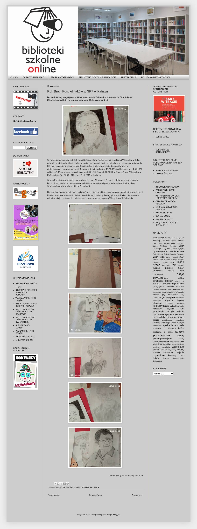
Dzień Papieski (172, 257)
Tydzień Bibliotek (163, 268)
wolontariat (166, 347)
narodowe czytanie (163, 309)
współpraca (94, 487)
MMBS (180, 262)
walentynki (157, 344)
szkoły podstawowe (81, 487)
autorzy (169, 281)
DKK (154, 243)
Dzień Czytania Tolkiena (164, 246)
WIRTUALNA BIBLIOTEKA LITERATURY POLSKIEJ (167, 197)
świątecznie (157, 361)
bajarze (159, 284)
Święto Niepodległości (173, 358)
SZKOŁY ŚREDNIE (163, 174)
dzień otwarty (167, 292)
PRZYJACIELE (128, 77)
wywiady (180, 350)
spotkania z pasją (163, 332)
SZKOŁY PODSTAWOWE (166, 170)
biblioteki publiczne (175, 286)
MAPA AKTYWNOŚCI (62, 77)
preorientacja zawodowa (173, 320)
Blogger (116, 514)
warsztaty (167, 344)
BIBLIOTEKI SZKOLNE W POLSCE (97, 77)
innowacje (169, 303)
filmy (176, 292)
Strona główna (95, 495)
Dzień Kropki (158, 254)
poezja (156, 320)
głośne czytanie (168, 297)
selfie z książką (178, 323)
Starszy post (137, 495)
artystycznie (60, 487)
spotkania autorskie (173, 325)
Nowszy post (53, 495)
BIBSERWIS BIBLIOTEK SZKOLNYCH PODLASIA (26, 292)
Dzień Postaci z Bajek (168, 260)
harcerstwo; (180, 297)
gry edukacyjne (170, 295)
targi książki (174, 341)
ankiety (181, 278)
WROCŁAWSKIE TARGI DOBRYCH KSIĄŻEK (26, 305)
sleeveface (157, 326)
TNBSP (18, 287)
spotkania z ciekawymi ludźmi (168, 328)
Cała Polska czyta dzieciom (173, 241)
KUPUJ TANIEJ (162, 137)
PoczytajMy (166, 265)
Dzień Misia (158, 257)
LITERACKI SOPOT (24, 340)
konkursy (69, 487)
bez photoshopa (169, 284)
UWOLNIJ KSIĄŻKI (163, 219)
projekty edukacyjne (162, 322)
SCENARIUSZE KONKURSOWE (162, 151)
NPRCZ (156, 265)
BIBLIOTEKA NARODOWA (167, 187)
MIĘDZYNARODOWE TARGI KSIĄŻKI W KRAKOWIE (25, 311)
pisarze (181, 317)
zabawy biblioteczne (163, 353)
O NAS (14, 77)
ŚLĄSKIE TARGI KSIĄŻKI (22, 326)
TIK (174, 265)
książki (166, 306)
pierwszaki (171, 317)
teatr (182, 341)
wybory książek (160, 350)
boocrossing (168, 289)
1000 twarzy (158, 238)
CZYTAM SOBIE (162, 216)
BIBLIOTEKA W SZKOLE (26, 283)
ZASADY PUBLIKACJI (34, 77)
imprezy (169, 300)
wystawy (172, 350)
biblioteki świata (158, 289)
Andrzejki (157, 240)
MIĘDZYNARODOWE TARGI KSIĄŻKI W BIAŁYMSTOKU (25, 319)
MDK (172, 262)
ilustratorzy (157, 300)
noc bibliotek (158, 314)
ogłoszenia (169, 314)
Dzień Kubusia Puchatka (174, 254)
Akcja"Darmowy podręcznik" (174, 238)
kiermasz (180, 303)
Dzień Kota (179, 251)
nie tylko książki (175, 311)
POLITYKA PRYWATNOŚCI (155, 77)
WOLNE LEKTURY (163, 213)
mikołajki (180, 306)
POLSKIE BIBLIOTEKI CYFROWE (165, 191)
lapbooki (173, 306)
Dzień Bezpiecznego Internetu (171, 243)
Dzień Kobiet (168, 251)
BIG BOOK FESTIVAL (25, 337)
